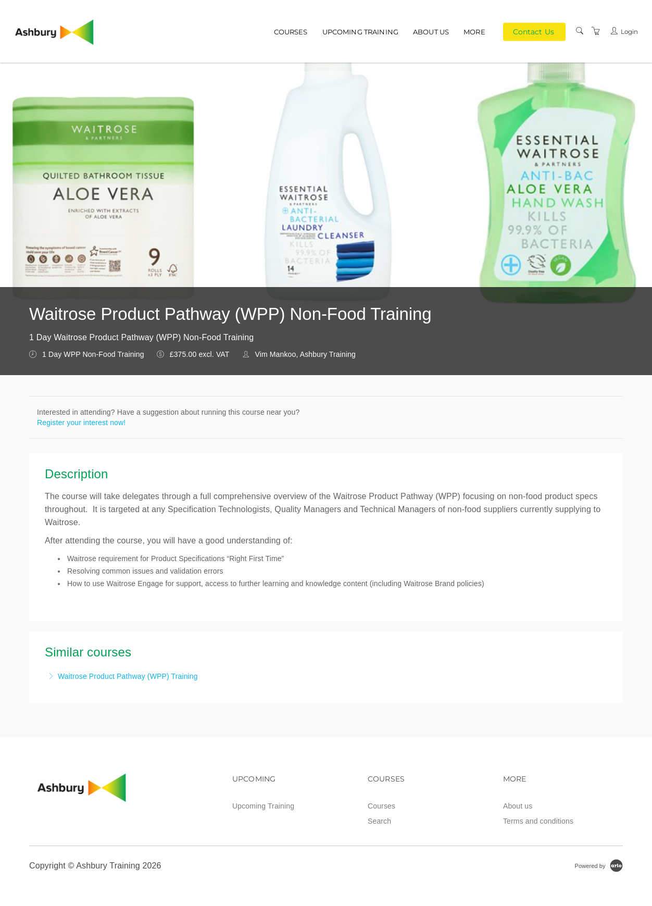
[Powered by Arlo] (599, 865)
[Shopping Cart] (596, 31)
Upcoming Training (360, 32)
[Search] (579, 31)
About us (431, 32)
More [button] (474, 32)
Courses (291, 32)
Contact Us (533, 31)
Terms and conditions (538, 821)
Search (379, 821)
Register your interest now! (81, 422)
